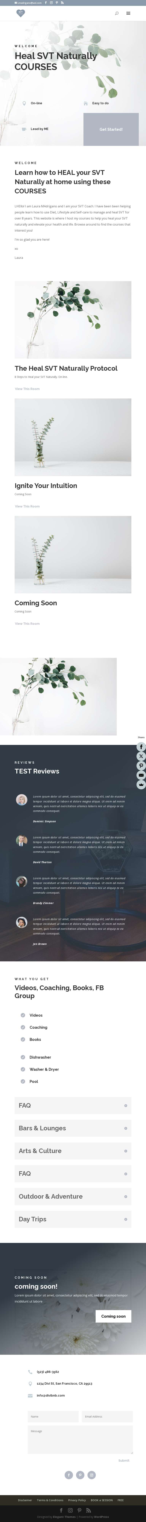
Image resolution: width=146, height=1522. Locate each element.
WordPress (101, 1517)
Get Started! (111, 129)
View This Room (27, 389)
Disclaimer (25, 1500)
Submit (123, 1460)
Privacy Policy (77, 1500)
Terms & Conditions (50, 1500)
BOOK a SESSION (102, 1500)
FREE (121, 1500)
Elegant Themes (64, 1517)
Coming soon (113, 1316)
